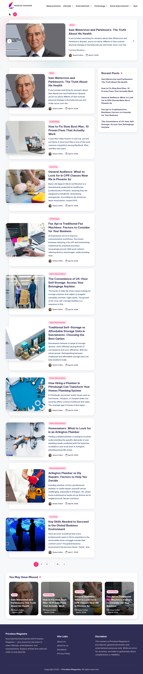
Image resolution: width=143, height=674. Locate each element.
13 (57, 564)
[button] (77, 50)
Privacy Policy (63, 653)
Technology (54, 121)
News (72, 25)
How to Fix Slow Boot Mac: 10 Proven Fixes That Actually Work (68, 130)
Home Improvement (57, 274)
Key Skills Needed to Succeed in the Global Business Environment (68, 525)
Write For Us (62, 645)
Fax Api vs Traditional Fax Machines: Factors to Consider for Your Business (69, 227)
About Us (61, 641)
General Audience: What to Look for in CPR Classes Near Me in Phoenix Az (68, 175)
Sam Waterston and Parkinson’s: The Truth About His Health (67, 81)
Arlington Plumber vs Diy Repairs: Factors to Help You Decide (67, 476)
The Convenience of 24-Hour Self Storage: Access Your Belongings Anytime (68, 282)
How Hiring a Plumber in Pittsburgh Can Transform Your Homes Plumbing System (69, 386)
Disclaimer (62, 649)
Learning (53, 167)
